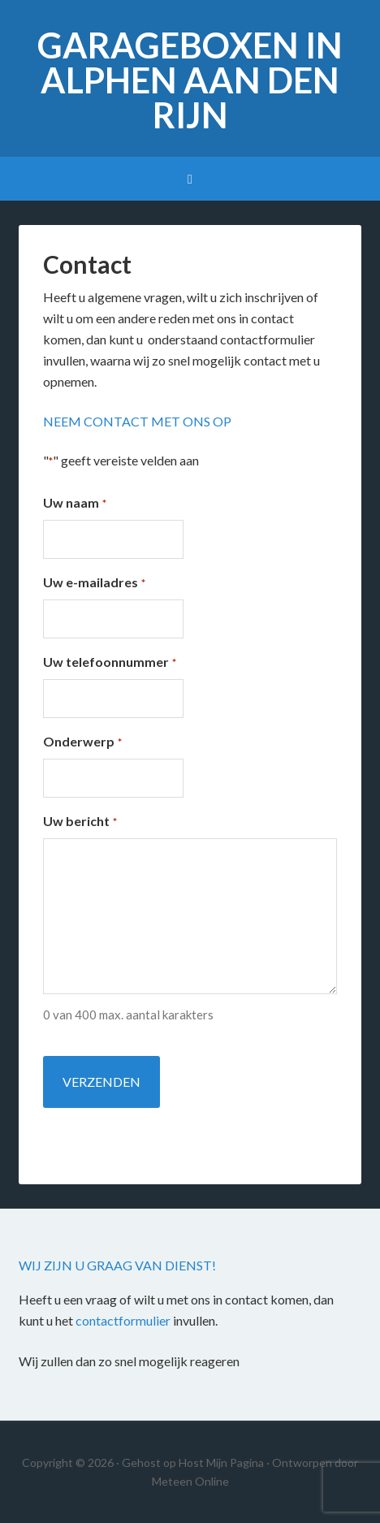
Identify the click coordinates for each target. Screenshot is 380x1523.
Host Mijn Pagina (221, 1462)
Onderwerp (82, 742)
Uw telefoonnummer (109, 663)
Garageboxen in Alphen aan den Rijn (190, 80)
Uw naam (74, 504)
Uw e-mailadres (94, 583)
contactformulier (123, 1320)
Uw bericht (79, 822)
